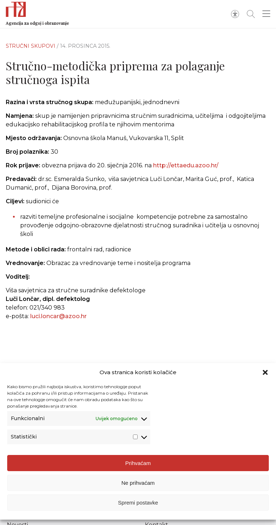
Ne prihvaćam (138, 485)
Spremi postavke (138, 504)
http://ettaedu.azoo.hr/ (185, 165)
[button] (265, 374)
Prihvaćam (138, 465)
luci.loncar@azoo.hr (58, 320)
